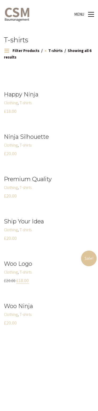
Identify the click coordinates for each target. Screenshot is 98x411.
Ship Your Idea (24, 221)
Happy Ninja (21, 94)
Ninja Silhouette (26, 137)
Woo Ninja (18, 306)
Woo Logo (18, 264)
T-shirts (26, 102)
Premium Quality (28, 179)
